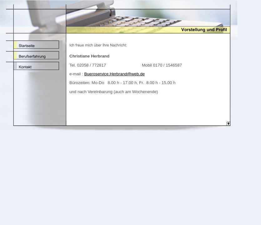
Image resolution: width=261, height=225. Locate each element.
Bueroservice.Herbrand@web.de (114, 74)
